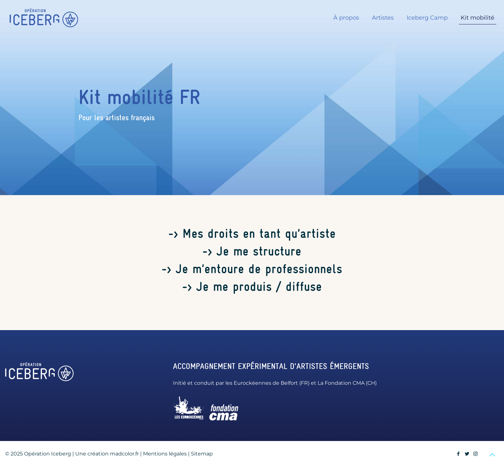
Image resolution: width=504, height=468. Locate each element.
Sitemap (202, 454)
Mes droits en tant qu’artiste (259, 233)
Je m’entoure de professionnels (259, 269)
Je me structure (259, 251)
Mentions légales (165, 454)
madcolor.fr (124, 454)
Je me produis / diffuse (259, 286)
